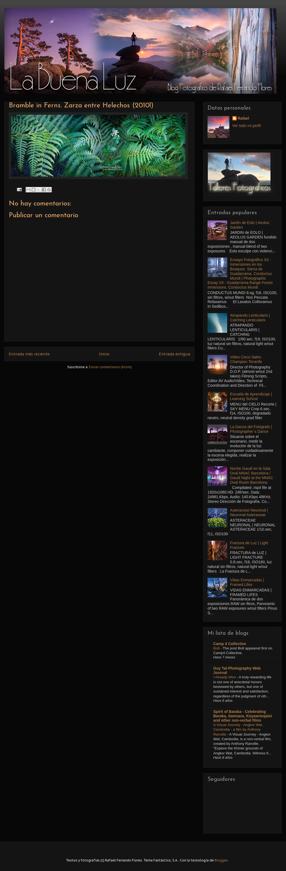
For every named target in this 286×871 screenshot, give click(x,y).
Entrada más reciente (29, 353)
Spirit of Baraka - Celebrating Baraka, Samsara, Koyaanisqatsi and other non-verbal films (242, 715)
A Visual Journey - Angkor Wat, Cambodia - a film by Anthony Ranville (238, 729)
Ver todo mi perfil (246, 125)
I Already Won (225, 677)
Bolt (217, 648)
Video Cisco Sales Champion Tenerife (246, 359)
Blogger (221, 860)
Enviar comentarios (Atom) (110, 367)
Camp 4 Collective (229, 644)
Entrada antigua (174, 353)
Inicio (104, 353)
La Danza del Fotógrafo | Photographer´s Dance (251, 429)
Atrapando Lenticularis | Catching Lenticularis (250, 317)
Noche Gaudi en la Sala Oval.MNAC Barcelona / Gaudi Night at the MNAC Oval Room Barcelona (251, 475)
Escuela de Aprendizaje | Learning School (251, 396)
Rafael (243, 118)
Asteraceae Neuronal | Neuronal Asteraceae (249, 512)
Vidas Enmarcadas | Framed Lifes (247, 582)
